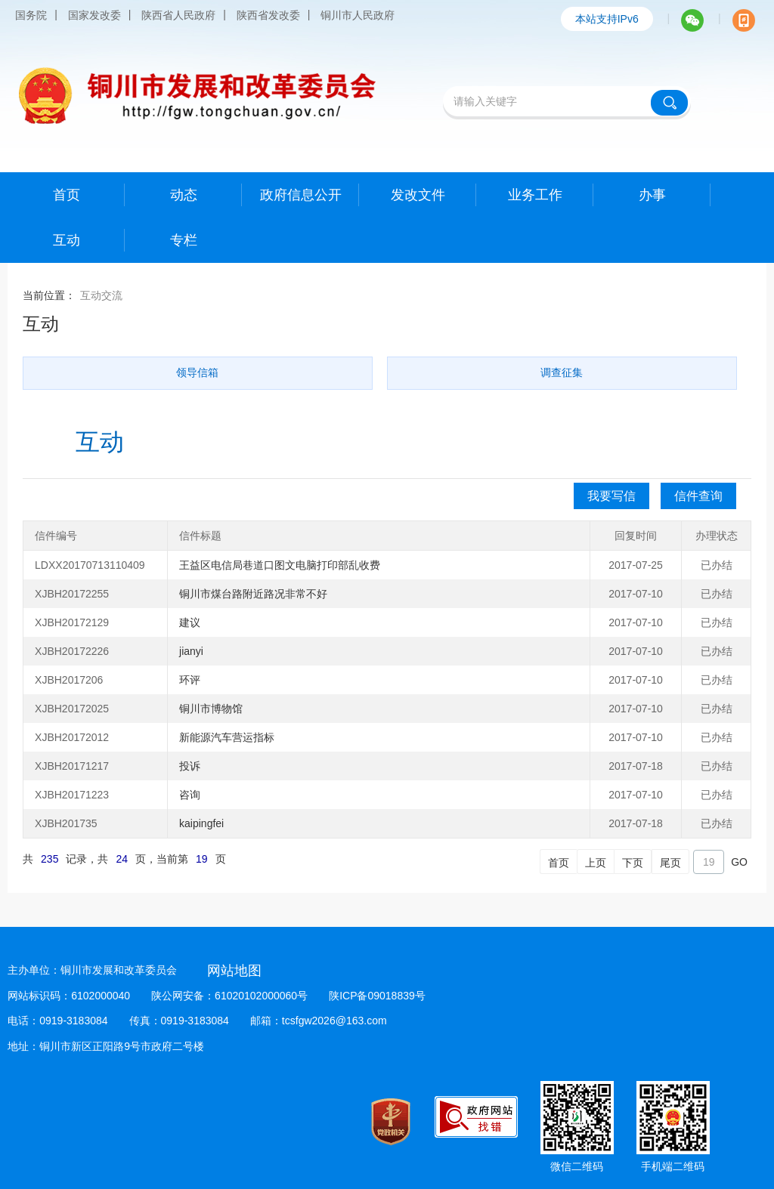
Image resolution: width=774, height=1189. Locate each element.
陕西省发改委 (268, 15)
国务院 (31, 15)
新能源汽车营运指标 (226, 737)
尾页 (670, 863)
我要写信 (611, 495)
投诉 (189, 766)
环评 (189, 680)
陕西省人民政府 (178, 15)
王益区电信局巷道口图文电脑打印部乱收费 (279, 565)
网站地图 (234, 970)
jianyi (191, 651)
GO (739, 862)
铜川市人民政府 (357, 15)
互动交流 (101, 295)
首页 (558, 863)
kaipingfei (201, 823)
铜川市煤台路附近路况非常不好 (253, 594)
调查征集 (561, 372)
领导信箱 (197, 372)
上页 (595, 863)
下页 (632, 863)
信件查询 (698, 495)
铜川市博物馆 (211, 709)
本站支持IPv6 (607, 19)
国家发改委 (94, 15)
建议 (189, 622)
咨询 (189, 795)
